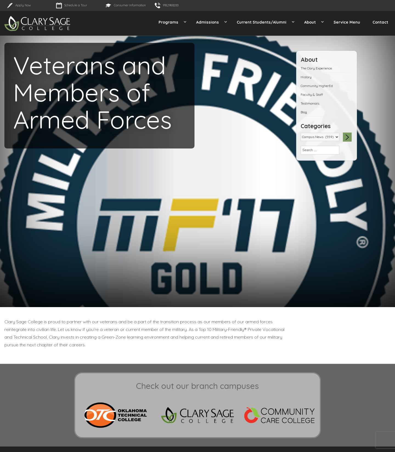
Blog (304, 112)
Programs (168, 22)
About (310, 22)
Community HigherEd (317, 86)
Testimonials (310, 103)
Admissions (207, 22)
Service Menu (347, 22)
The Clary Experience (316, 68)
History (306, 77)
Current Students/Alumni (261, 22)
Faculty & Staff (312, 94)
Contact (380, 22)
